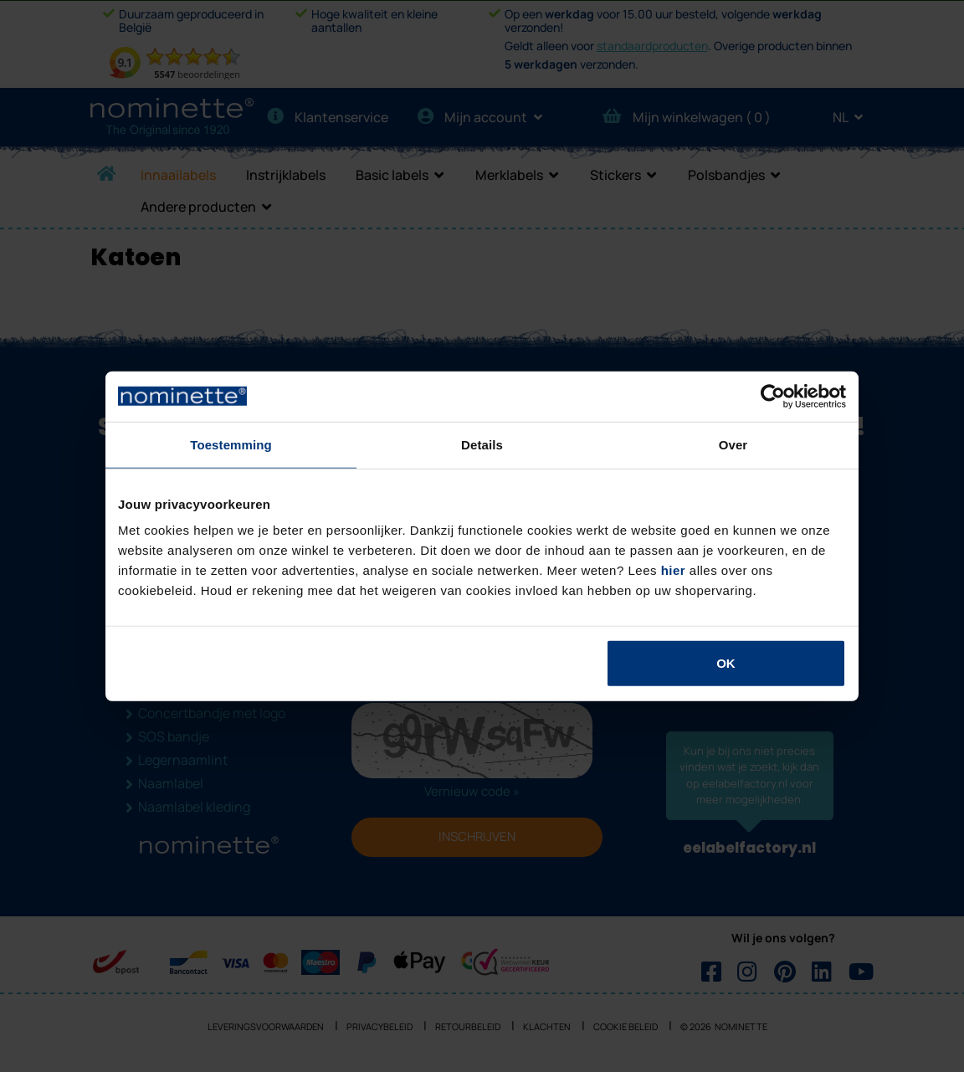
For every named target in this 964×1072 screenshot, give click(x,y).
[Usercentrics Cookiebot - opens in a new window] (773, 395)
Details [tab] (482, 444)
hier (673, 570)
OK (726, 663)
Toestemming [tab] (231, 444)
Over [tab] (733, 444)
